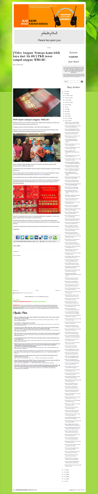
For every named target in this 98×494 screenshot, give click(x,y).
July (66, 107)
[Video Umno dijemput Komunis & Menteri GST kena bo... (72, 330)
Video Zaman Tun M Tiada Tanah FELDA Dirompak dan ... (72, 271)
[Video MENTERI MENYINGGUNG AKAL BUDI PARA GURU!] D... (72, 428)
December (67, 95)
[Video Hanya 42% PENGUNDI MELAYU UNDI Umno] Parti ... (72, 123)
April (66, 113)
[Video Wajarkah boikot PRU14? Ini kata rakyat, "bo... (72, 370)
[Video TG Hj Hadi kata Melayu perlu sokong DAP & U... (71, 364)
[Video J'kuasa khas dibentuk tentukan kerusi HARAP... (71, 206)
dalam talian (39, 174)
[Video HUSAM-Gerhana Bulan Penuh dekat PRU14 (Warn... (72, 170)
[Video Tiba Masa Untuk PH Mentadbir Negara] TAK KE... (71, 226)
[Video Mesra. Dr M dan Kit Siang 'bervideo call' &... (72, 254)
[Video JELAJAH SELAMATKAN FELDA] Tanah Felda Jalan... (71, 462)
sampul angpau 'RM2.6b (50, 241)
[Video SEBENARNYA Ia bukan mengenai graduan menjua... (71, 350)
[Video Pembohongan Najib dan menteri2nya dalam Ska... (72, 223)
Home (49, 47)
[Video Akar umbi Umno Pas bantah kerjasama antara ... (71, 279)
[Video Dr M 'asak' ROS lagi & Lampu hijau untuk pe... (71, 199)
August (66, 104)
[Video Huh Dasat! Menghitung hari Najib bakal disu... (72, 306)
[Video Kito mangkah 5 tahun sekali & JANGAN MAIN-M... (71, 357)
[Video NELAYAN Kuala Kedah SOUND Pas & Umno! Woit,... (71, 166)
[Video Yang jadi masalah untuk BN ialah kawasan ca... (72, 435)
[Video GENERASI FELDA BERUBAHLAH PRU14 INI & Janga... (71, 174)
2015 (65, 474)
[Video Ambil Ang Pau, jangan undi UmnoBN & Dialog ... (72, 421)
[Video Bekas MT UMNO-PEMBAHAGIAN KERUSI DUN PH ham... (72, 274)
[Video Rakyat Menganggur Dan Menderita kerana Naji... (72, 178)
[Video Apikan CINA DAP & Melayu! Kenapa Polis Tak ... (71, 387)
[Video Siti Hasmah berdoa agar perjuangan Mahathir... (72, 289)
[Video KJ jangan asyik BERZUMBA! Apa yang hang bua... (71, 152)
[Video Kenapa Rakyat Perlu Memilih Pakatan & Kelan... (71, 353)
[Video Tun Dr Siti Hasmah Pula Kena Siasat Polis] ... (72, 343)
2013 (65, 479)
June (66, 109)
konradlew (35, 296)
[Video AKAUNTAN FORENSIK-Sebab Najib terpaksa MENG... (72, 313)
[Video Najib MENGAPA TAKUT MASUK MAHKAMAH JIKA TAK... (72, 130)
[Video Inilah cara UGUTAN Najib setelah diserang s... (72, 401)
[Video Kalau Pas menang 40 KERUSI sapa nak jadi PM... (71, 459)
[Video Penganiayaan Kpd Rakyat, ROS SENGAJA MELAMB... (72, 184)
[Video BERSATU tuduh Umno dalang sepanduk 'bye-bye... (71, 296)
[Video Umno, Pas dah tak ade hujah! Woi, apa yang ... (71, 299)
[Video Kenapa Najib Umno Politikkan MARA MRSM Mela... (72, 360)
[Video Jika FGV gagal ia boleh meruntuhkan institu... (71, 449)
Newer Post (16, 290)
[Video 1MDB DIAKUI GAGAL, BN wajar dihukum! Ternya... (72, 257)
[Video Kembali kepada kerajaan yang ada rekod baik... (72, 445)
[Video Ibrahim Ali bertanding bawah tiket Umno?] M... (71, 133)
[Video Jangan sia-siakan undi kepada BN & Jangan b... (71, 367)
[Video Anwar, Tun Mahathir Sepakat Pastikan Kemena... (71, 282)
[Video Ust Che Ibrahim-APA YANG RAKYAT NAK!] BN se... (72, 181)
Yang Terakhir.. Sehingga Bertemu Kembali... (24, 323)
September (68, 102)
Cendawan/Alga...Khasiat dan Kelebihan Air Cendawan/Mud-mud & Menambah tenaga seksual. (37, 351)
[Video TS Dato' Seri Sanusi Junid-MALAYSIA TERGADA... (72, 209)
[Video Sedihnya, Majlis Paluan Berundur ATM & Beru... (71, 213)
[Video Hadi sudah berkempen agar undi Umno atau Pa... (71, 285)
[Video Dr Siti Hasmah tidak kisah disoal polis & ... (72, 292)
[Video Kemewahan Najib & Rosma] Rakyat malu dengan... (72, 243)
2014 (65, 476)
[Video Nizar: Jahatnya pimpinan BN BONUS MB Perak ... (72, 196)
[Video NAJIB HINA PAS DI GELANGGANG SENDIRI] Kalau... (71, 141)
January (67, 120)
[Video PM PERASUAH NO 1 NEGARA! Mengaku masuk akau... (71, 192)
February (67, 118)
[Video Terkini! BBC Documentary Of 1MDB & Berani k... (72, 442)
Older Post (57, 290)
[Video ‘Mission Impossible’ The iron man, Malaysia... (72, 216)
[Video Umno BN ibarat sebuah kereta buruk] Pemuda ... (72, 452)
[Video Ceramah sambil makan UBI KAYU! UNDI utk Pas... (71, 391)
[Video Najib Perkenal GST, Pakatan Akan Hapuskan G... (71, 302)
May (66, 111)
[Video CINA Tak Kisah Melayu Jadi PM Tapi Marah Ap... (72, 381)
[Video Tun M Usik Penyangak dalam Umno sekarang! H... (71, 411)
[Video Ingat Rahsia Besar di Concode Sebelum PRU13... (71, 438)
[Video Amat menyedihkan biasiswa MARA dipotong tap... (72, 233)
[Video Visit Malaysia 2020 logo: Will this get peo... (72, 203)
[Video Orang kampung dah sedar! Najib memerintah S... (72, 323)
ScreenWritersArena (80, 490)
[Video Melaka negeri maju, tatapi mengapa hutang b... (72, 159)
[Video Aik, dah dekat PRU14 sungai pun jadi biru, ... (71, 408)
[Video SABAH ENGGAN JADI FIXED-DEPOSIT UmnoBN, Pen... (72, 425)
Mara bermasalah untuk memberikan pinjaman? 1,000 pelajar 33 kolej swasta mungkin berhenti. (37, 333)
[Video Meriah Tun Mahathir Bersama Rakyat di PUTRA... (71, 188)
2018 (65, 93)
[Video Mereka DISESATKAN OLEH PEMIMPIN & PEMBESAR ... (72, 163)
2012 (65, 481)
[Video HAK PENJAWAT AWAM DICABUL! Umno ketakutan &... (72, 336)
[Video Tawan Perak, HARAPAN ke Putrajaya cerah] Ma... (72, 316)
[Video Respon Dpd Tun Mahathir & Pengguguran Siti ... (72, 247)
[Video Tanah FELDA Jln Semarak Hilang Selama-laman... (72, 398)
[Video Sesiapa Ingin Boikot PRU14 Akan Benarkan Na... (71, 431)
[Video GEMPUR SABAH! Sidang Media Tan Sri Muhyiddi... (72, 418)
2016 (65, 472)
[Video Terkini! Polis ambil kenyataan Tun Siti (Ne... (70, 347)
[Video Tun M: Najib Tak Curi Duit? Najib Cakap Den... (72, 394)
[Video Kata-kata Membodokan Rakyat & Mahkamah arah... (72, 220)
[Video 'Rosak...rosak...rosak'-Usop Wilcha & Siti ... (71, 340)
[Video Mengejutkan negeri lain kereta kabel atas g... (72, 156)
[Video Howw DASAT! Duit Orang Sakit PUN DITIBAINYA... (72, 126)
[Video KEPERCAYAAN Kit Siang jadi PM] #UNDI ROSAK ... (72, 377)
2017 (65, 469)
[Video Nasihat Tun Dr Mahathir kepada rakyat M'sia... (72, 374)
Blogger (47, 296)
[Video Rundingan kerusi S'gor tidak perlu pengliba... (71, 230)
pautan (47, 222)
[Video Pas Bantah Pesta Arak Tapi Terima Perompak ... (72, 319)
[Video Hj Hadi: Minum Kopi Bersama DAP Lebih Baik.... (71, 384)
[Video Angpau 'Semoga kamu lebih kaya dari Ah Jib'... (71, 240)
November (67, 97)
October (67, 100)
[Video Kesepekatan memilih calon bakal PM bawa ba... (71, 260)
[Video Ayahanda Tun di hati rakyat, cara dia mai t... (71, 455)
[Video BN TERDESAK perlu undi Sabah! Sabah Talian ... (72, 148)
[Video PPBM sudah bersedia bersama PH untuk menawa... (72, 264)
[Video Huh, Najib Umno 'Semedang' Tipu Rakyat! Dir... (72, 309)
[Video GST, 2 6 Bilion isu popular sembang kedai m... (72, 404)
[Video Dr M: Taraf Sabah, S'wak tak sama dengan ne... (72, 415)
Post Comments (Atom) (27, 293)
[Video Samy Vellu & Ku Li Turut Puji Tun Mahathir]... (72, 145)
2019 (65, 91)
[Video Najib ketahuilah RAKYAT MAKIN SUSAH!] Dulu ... (72, 267)
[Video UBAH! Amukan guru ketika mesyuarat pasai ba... (71, 333)
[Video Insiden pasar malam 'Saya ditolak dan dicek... (72, 237)
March (66, 116)
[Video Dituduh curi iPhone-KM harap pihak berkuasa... (72, 137)
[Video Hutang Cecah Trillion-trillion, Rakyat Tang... (71, 250)
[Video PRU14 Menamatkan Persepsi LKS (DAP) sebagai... (72, 326)
